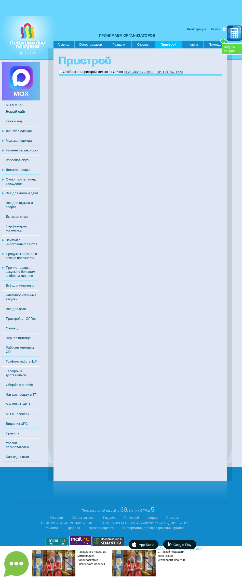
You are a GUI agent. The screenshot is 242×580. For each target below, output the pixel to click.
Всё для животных (20, 285)
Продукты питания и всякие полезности (21, 256)
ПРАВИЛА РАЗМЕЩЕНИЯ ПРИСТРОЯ (153, 72)
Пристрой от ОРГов (21, 318)
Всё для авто (16, 309)
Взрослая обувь (18, 160)
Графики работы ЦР (21, 361)
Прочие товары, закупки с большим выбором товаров (20, 272)
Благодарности (17, 457)
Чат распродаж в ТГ (21, 394)
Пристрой (168, 45)
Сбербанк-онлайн (19, 385)
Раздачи (119, 44)
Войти (215, 29)
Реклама (51, 528)
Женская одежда (19, 131)
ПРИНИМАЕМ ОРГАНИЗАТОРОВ (127, 35)
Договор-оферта (101, 528)
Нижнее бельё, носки (22, 150)
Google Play (182, 545)
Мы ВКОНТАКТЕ (18, 404)
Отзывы (143, 44)
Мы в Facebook (17, 414)
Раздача (109, 518)
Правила (12, 433)
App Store (146, 545)
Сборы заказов (90, 44)
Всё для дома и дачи (22, 193)
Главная (64, 44)
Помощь (217, 43)
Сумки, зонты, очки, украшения (21, 181)
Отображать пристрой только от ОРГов (93, 72)
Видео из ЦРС (17, 424)
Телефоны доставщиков (16, 373)
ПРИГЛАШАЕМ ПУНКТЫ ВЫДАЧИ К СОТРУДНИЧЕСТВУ (144, 523)
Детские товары (18, 170)
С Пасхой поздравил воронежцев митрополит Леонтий (171, 555)
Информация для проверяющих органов (153, 528)
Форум (193, 44)
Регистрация (196, 29)
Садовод (12, 328)
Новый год (14, 121)
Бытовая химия (18, 216)
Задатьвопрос (229, 49)
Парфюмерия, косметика (17, 228)
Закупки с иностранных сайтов (21, 242)
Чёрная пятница (18, 338)
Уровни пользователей (17, 445)
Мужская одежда (19, 141)
